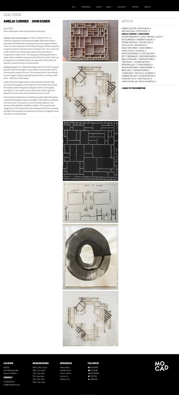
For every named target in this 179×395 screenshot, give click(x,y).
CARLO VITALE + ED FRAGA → (134, 51)
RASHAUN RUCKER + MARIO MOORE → (138, 68)
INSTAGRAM (94, 373)
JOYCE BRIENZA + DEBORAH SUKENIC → (138, 40)
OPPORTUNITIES (65, 370)
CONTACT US (64, 376)
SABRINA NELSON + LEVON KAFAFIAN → (138, 76)
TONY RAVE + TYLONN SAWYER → (136, 62)
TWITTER (93, 376)
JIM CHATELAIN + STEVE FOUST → (136, 31)
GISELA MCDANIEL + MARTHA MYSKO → (138, 59)
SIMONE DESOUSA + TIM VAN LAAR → (137, 42)
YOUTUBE (94, 371)
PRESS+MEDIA (65, 367)
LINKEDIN (93, 379)
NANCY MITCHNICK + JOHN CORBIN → (137, 48)
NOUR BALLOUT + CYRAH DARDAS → (137, 65)
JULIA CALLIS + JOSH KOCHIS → (134, 45)
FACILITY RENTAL (65, 373)
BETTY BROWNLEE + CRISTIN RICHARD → (139, 56)
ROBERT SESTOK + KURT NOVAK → (136, 29)
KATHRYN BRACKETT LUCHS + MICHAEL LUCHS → (142, 37)
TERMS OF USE (65, 379)
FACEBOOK (94, 368)
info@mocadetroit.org (12, 385)
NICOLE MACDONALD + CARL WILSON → (138, 54)
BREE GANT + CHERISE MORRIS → (136, 70)
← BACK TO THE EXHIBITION (133, 88)
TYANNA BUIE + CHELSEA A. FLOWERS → (138, 73)
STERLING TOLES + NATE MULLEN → (137, 79)
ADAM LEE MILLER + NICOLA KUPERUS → (139, 82)
